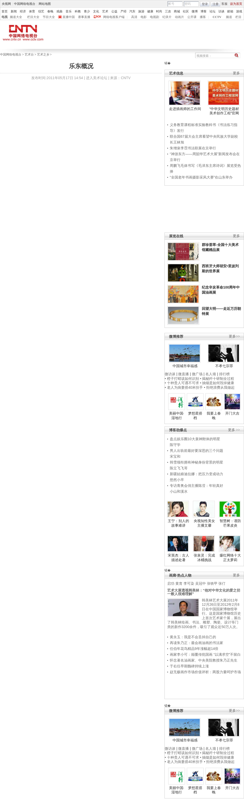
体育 (32, 11)
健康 (150, 11)
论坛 (212, 11)
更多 (236, 73)
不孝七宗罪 (224, 366)
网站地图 (45, 4)
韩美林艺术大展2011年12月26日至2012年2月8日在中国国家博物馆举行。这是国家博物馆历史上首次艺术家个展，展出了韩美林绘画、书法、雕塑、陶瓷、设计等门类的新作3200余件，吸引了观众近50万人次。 (204, 613)
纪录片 (167, 17)
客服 (224, 4)
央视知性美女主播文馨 (204, 523)
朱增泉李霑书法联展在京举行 (193, 148)
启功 (170, 583)
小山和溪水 (179, 491)
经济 (23, 11)
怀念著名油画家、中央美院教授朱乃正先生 (203, 660)
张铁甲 (212, 583)
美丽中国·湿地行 (176, 415)
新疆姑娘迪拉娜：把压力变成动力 (196, 474)
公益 (114, 11)
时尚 (159, 11)
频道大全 (16, 17)
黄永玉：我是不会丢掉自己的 (193, 637)
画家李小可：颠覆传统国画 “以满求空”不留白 (205, 654)
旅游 (141, 11)
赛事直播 (84, 17)
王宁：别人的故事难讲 (178, 523)
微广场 (197, 374)
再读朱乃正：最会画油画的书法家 (196, 643)
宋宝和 (175, 456)
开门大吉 (232, 413)
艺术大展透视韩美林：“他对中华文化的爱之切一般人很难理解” (203, 592)
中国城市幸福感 (185, 366)
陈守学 (175, 445)
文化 (96, 11)
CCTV (217, 17)
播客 (203, 17)
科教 (78, 11)
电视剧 (154, 17)
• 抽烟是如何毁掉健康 (217, 383)
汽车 (132, 11)
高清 (134, 17)
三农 (168, 11)
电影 (144, 17)
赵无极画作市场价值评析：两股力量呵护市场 (205, 672)
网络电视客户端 (114, 17)
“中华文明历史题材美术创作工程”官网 (224, 111)
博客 (204, 11)
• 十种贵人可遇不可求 (182, 383)
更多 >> (234, 430)
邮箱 (230, 11)
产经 (123, 11)
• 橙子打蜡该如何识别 (182, 379)
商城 (177, 11)
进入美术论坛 (96, 78)
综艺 (41, 11)
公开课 (191, 17)
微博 (195, 11)
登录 (205, 4)
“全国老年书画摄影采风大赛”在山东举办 (201, 177)
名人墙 (210, 374)
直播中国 (69, 17)
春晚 (50, 11)
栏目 (238, 17)
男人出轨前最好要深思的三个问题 (196, 451)
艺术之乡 (43, 54)
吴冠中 (200, 583)
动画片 (179, 17)
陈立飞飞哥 (179, 468)
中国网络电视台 (24, 4)
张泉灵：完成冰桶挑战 (204, 557)
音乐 (69, 11)
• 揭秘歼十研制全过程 (217, 379)
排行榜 (224, 374)
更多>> (234, 336)
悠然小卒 (177, 480)
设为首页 (236, 4)
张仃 (221, 583)
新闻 (14, 11)
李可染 (189, 583)
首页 (5, 11)
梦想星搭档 (195, 415)
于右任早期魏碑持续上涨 (189, 666)
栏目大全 (33, 17)
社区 (186, 11)
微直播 (183, 374)
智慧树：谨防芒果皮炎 (230, 523)
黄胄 (178, 583)
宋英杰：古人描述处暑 (178, 557)
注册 (215, 4)
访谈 (221, 11)
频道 (229, 17)
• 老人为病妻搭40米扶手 (184, 387)
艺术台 (29, 54)
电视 (5, 17)
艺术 (105, 11)
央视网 (6, 4)
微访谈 (170, 374)
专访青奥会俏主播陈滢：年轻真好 (196, 486)
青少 (87, 11)
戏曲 (59, 11)
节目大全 (49, 17)
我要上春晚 (214, 415)
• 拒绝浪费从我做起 (219, 387)
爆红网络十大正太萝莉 (230, 557)
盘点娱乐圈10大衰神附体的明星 (195, 439)
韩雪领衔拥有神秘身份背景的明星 (196, 462)
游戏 (239, 11)
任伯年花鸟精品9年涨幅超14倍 (194, 649)
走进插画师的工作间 (185, 109)
